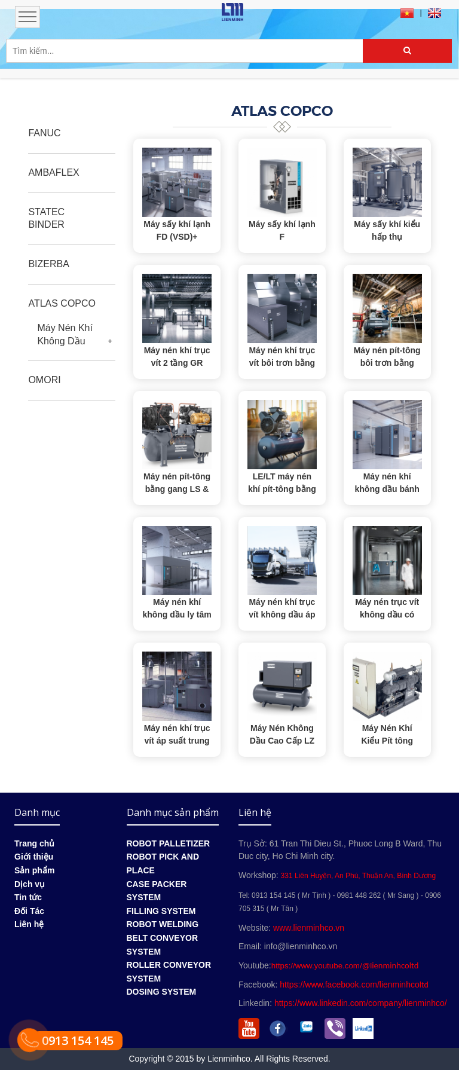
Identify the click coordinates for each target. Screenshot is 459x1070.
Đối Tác (29, 911)
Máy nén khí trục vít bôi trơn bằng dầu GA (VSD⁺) (282, 363)
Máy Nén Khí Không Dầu (64, 334)
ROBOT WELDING (163, 924)
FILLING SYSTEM (161, 911)
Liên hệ (29, 924)
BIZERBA (48, 264)
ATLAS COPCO (62, 303)
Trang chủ (34, 843)
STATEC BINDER (46, 218)
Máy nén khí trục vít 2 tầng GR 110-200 (177, 363)
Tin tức (28, 897)
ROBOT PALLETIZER (168, 843)
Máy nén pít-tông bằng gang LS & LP (176, 489)
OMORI (44, 380)
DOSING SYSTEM (162, 991)
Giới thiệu (33, 856)
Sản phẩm (34, 870)
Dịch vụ (29, 884)
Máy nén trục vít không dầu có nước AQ (387, 614)
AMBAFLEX (53, 172)
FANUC (44, 133)
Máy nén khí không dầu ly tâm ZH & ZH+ (176, 614)
